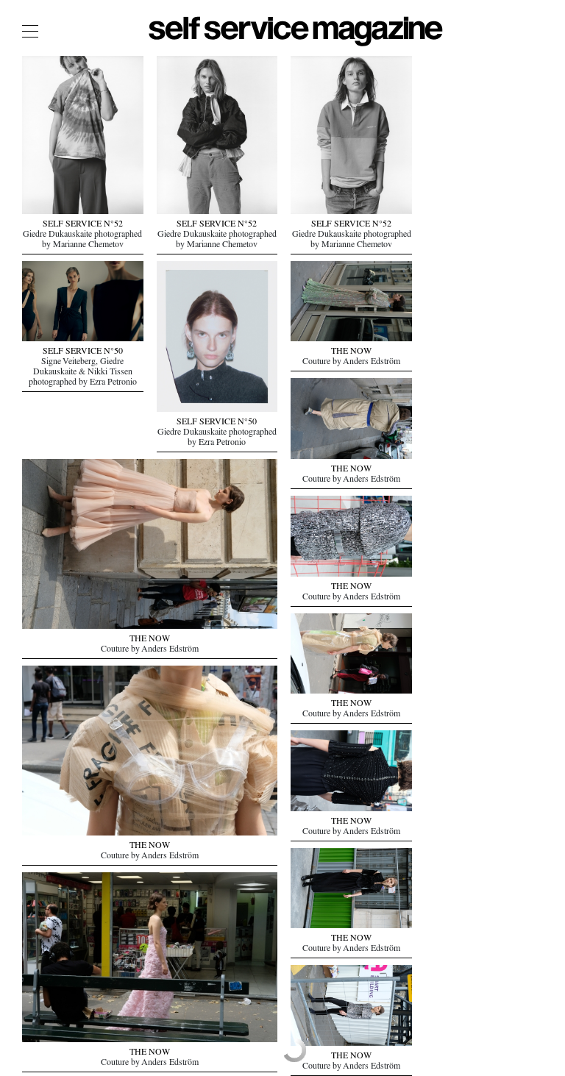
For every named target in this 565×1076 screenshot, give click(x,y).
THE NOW (149, 639)
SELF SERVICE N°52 (83, 225)
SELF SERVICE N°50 (83, 352)
